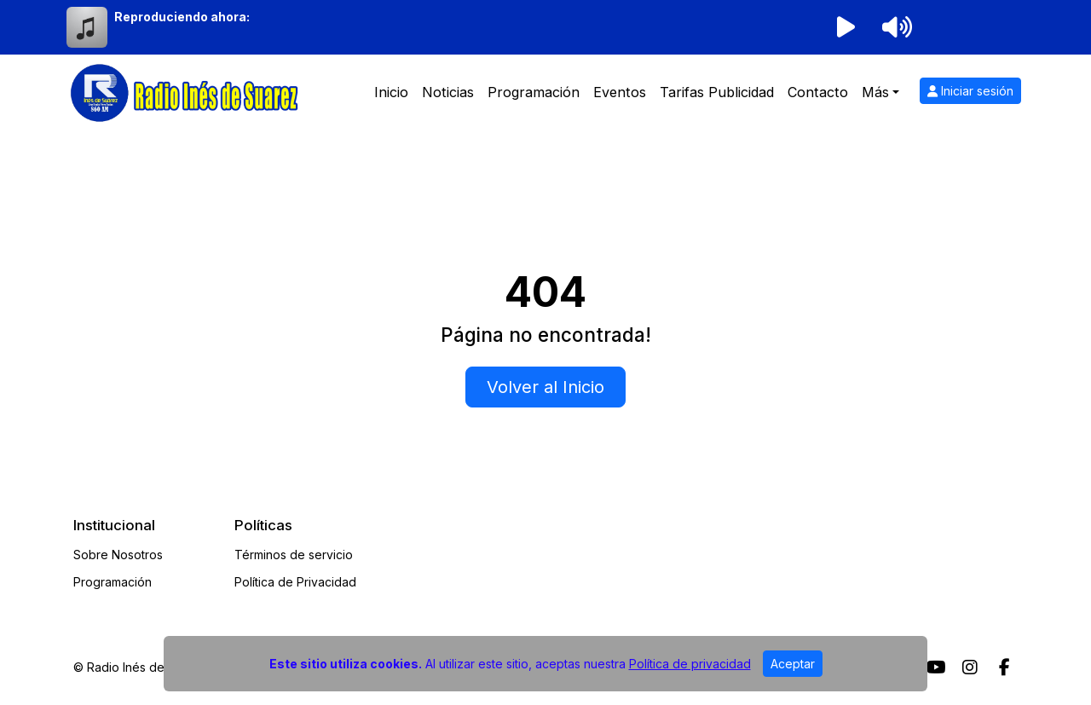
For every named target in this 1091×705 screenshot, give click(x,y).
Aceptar (793, 663)
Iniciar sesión (970, 91)
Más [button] (875, 92)
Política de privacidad (690, 663)
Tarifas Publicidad (717, 92)
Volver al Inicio (545, 387)
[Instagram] (970, 667)
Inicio (391, 92)
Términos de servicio (293, 554)
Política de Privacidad (295, 582)
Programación (534, 92)
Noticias (448, 92)
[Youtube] (936, 667)
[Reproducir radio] (845, 27)
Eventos (619, 92)
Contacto (818, 92)
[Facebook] (1004, 667)
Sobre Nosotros (118, 554)
